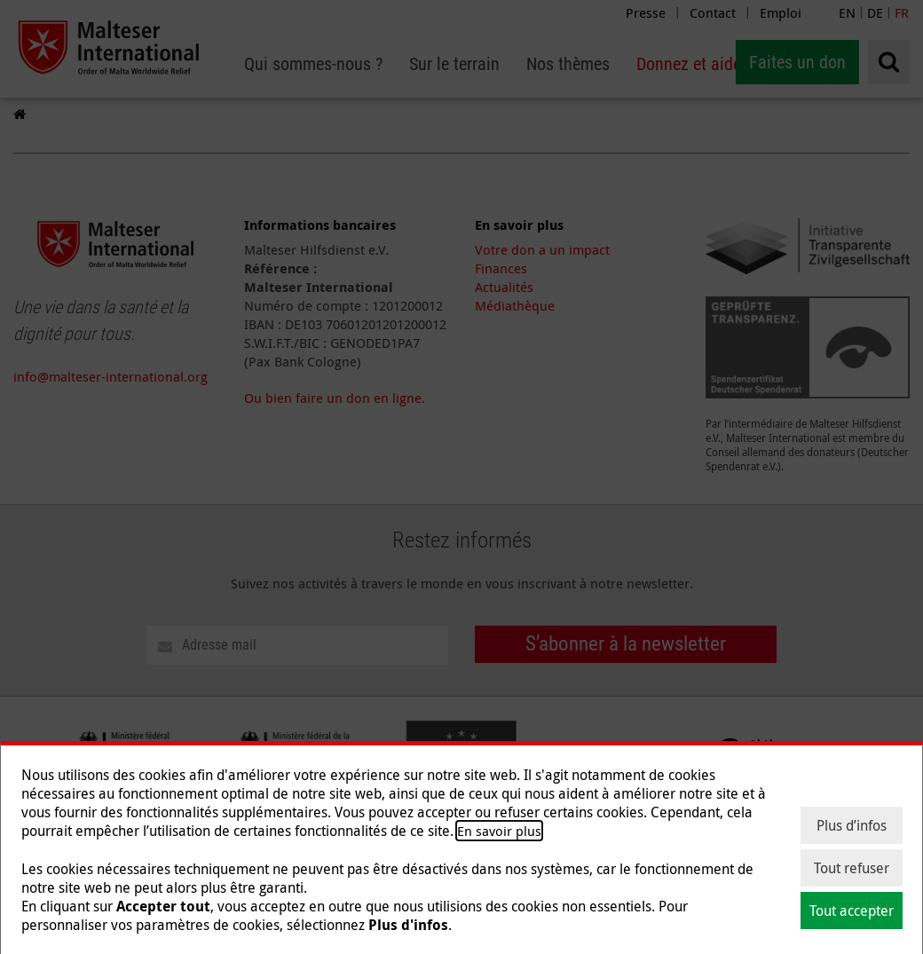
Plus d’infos (851, 825)
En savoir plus (499, 831)
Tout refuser (851, 868)
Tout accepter (851, 910)
